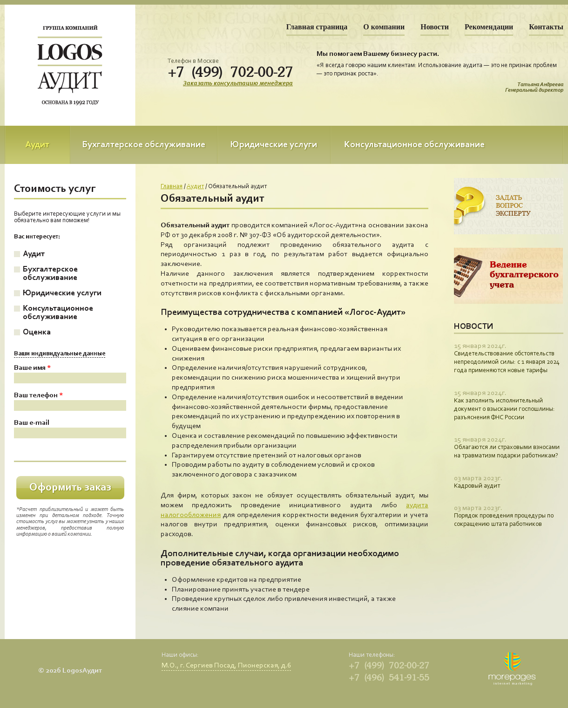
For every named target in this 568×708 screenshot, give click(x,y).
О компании (384, 27)
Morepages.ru (511, 669)
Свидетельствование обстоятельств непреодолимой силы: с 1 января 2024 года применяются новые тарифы (507, 362)
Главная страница (317, 27)
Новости (434, 27)
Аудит (37, 145)
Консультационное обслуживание (414, 145)
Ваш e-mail (31, 423)
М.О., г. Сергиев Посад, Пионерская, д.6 (226, 665)
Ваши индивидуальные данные (59, 354)
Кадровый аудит (477, 486)
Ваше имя (32, 368)
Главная (172, 187)
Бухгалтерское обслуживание (143, 145)
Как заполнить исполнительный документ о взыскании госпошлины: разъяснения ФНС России (504, 409)
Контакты (546, 27)
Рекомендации (489, 27)
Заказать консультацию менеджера (238, 84)
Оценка (37, 332)
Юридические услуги (273, 145)
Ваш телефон (38, 395)
